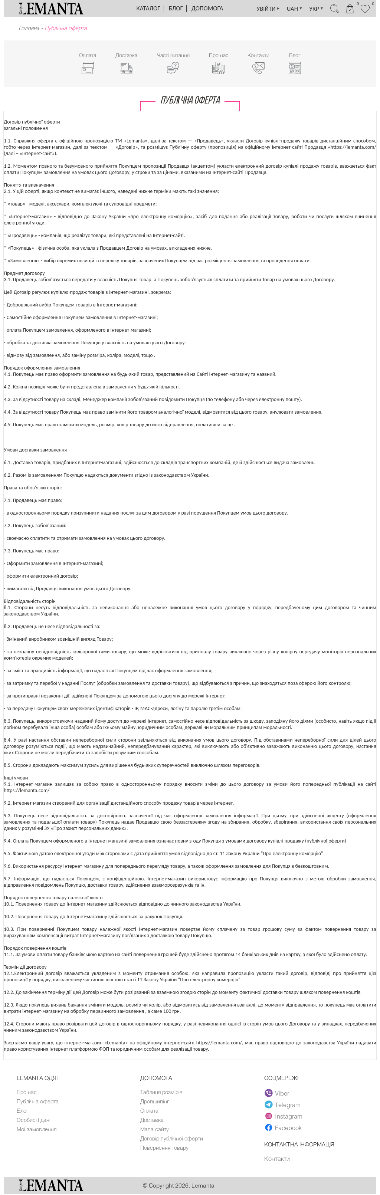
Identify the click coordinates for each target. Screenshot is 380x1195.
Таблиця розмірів (162, 1092)
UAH (289, 8)
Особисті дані (34, 1120)
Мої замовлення (37, 1129)
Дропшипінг (155, 1102)
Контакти (277, 1159)
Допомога (207, 8)
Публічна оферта (38, 1102)
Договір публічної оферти (172, 1139)
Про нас (27, 1092)
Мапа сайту (154, 1129)
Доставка (152, 1120)
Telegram (283, 1106)
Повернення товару (165, 1148)
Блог (176, 8)
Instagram (284, 1117)
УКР (312, 8)
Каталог (148, 8)
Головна (29, 28)
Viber (277, 1094)
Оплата (149, 1111)
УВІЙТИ (262, 8)
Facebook (283, 1129)
